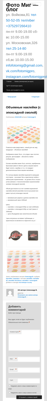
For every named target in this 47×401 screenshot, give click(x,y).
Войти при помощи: (14, 313)
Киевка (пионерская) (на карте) (24, 81)
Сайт (11, 380)
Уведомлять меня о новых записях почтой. (24, 393)
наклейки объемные (14, 280)
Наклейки (9, 278)
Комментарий (15, 331)
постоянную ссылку (25, 282)
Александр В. (31, 117)
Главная (9, 81)
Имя (13, 359)
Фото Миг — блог (22, 7)
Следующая (36, 97)
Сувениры (16, 278)
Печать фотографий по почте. (16, 90)
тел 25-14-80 (16, 48)
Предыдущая (11, 97)
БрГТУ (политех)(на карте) (14, 86)
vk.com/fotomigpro (20, 71)
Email (13, 369)
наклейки (29, 278)
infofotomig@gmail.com (24, 65)
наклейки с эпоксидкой (29, 280)
